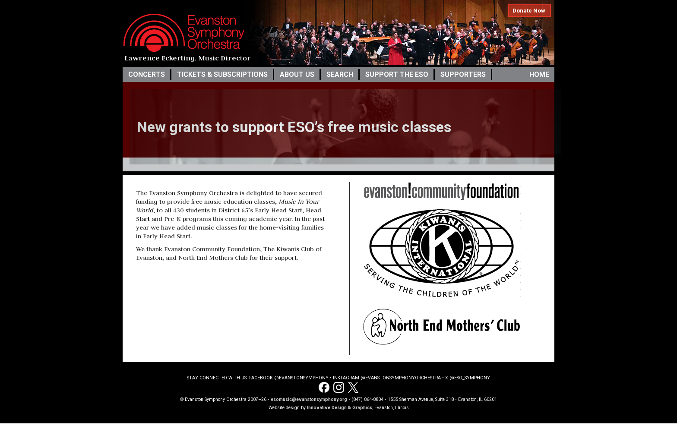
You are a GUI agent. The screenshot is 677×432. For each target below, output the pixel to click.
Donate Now (528, 10)
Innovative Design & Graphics (339, 407)
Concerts (146, 74)
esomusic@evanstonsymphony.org (309, 399)
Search (339, 74)
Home (539, 74)
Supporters (463, 74)
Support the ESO (396, 74)
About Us (297, 74)
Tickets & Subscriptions (222, 74)
